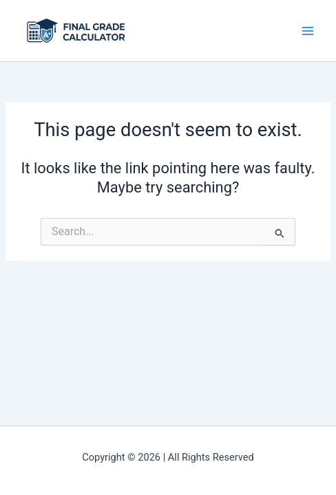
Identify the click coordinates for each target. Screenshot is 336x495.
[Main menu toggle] (307, 30)
